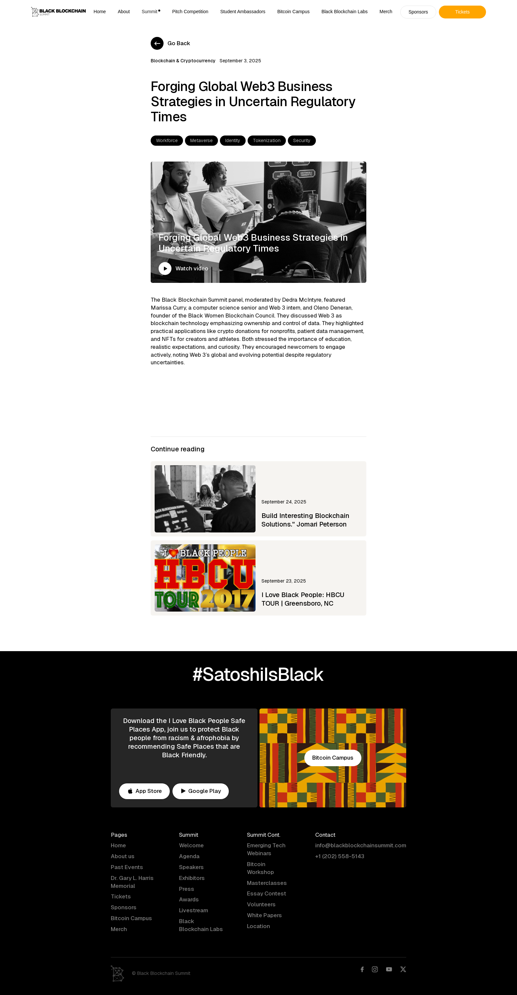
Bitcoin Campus (293, 11)
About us (123, 856)
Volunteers (261, 904)
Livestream (193, 910)
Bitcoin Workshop (260, 868)
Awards (189, 899)
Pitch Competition (190, 11)
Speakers (191, 867)
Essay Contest (266, 893)
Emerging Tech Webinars (266, 849)
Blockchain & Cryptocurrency (183, 61)
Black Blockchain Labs (344, 11)
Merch (386, 11)
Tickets (121, 896)
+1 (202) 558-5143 (339, 856)
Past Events (127, 867)
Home (100, 11)
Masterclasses (267, 883)
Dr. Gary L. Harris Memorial (132, 881)
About (124, 11)
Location (258, 926)
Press (186, 888)
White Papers (264, 915)
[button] (151, 12)
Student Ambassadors (242, 11)
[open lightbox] (165, 271)
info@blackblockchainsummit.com (360, 845)
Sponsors (124, 907)
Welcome (191, 845)
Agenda (189, 856)
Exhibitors (192, 878)
